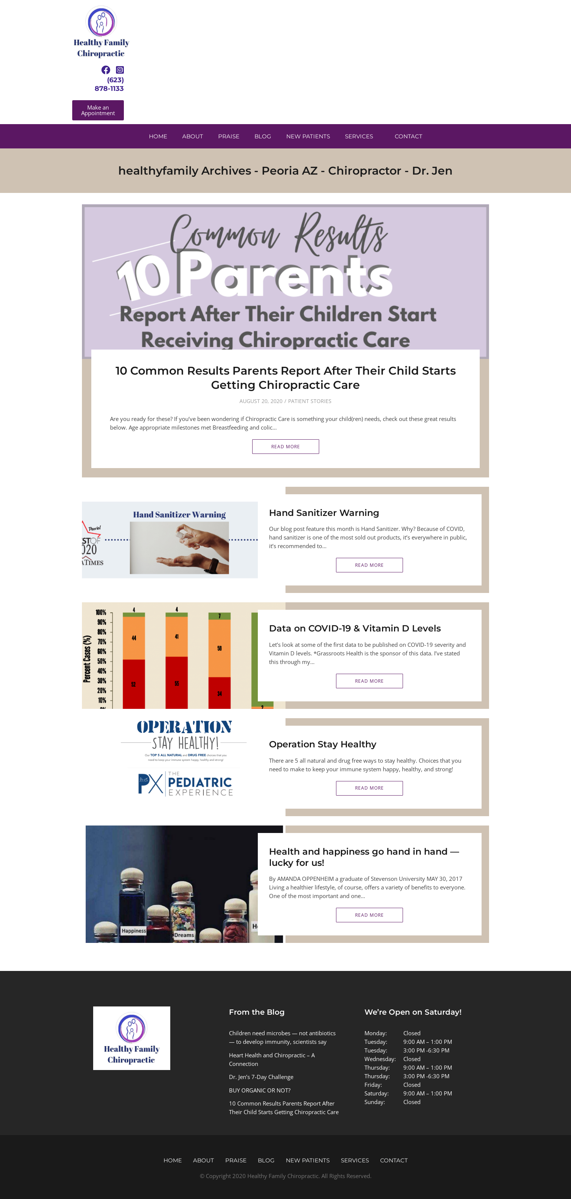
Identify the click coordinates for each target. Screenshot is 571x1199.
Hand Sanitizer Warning (324, 512)
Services (359, 136)
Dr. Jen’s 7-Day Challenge (261, 1076)
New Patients (308, 136)
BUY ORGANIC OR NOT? (259, 1090)
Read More (285, 446)
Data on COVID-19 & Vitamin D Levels (355, 628)
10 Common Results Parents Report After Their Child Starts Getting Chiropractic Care (286, 378)
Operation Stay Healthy (322, 744)
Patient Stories (310, 401)
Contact (408, 136)
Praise (228, 136)
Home (158, 136)
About (192, 136)
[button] (98, 110)
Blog (262, 136)
